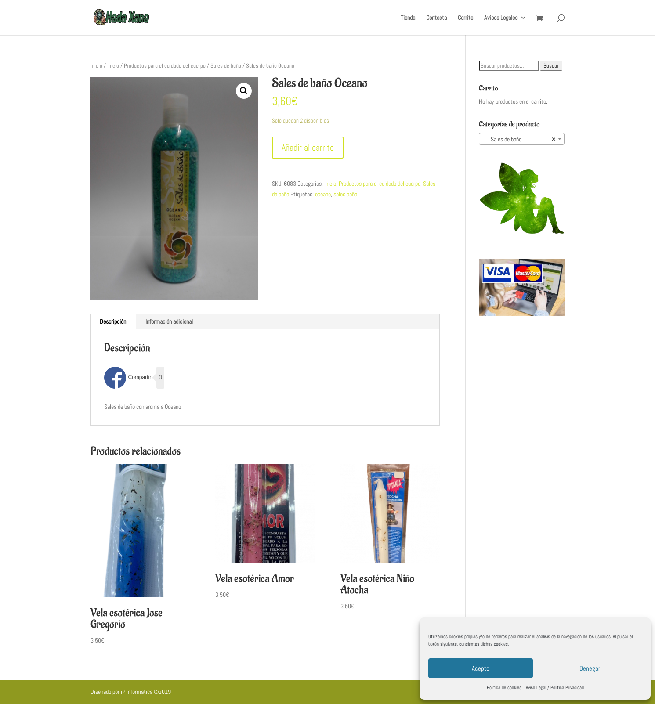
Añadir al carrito (308, 147)
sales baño (345, 194)
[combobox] (522, 139)
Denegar (589, 668)
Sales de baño (225, 65)
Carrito (465, 18)
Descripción (113, 321)
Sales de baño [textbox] (519, 139)
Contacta (436, 18)
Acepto (480, 668)
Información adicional (169, 321)
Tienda (408, 18)
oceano (323, 194)
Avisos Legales (500, 18)
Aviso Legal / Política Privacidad (555, 687)
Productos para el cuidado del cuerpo (165, 65)
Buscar (551, 65)
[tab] (113, 321)
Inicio (96, 65)
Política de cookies (504, 687)
